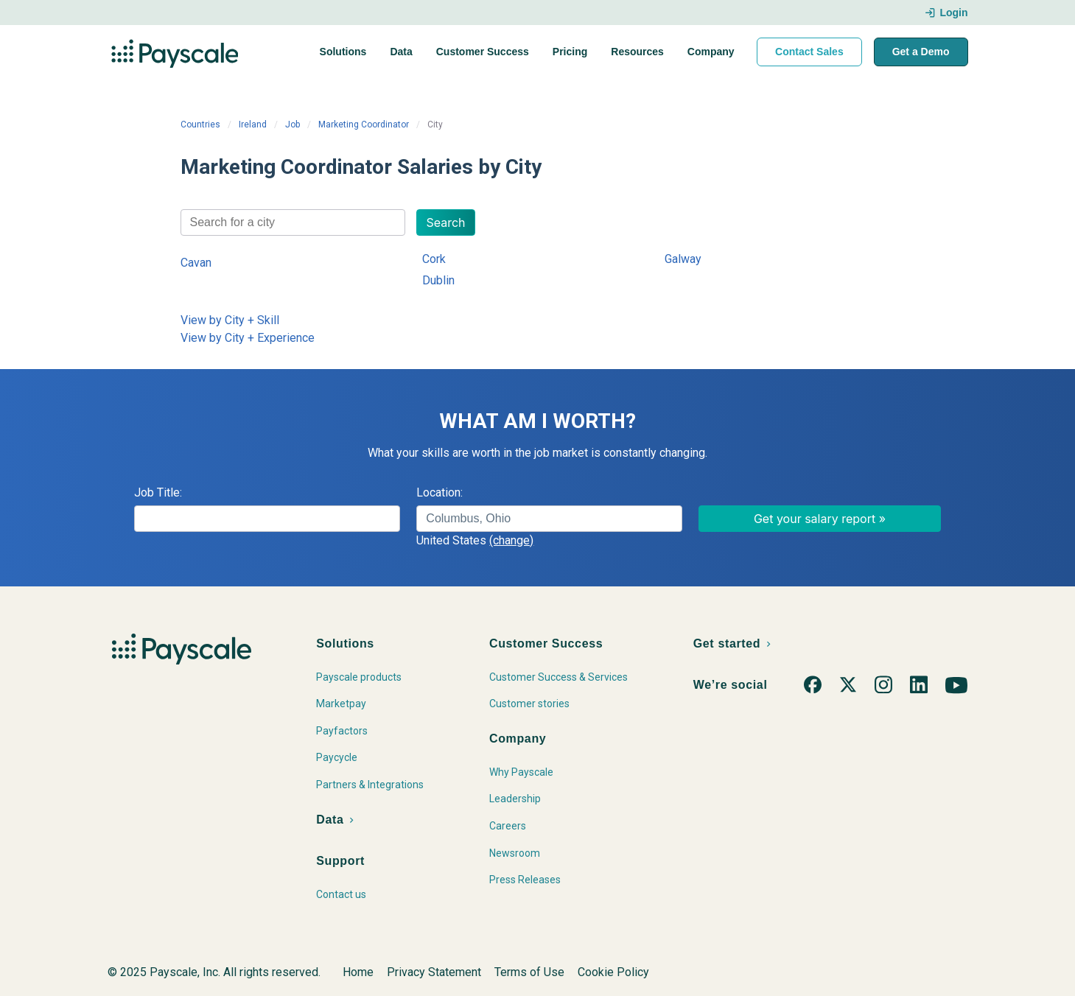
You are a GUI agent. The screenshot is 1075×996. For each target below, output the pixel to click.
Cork (434, 259)
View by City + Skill (230, 320)
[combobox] (293, 222)
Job (292, 124)
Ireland (253, 124)
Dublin (438, 280)
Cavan (196, 263)
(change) (511, 540)
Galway (683, 259)
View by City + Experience (248, 338)
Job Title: (158, 492)
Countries (200, 124)
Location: (439, 492)
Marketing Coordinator (363, 124)
